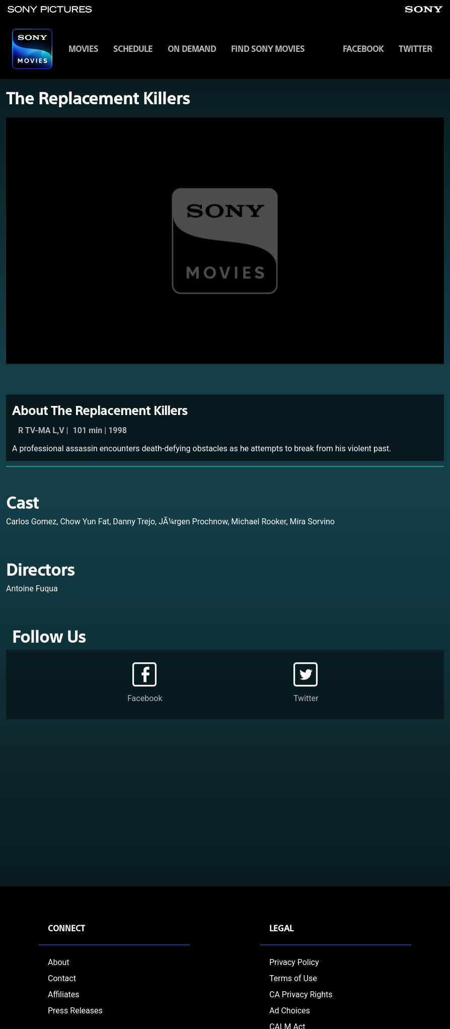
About (58, 962)
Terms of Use (293, 978)
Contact (62, 978)
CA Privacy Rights (301, 994)
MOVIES (83, 48)
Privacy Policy (294, 962)
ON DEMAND (192, 48)
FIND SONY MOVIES (268, 48)
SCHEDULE (133, 48)
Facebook (363, 48)
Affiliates (64, 994)
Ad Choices (289, 1010)
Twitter (415, 48)
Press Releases (75, 1010)
